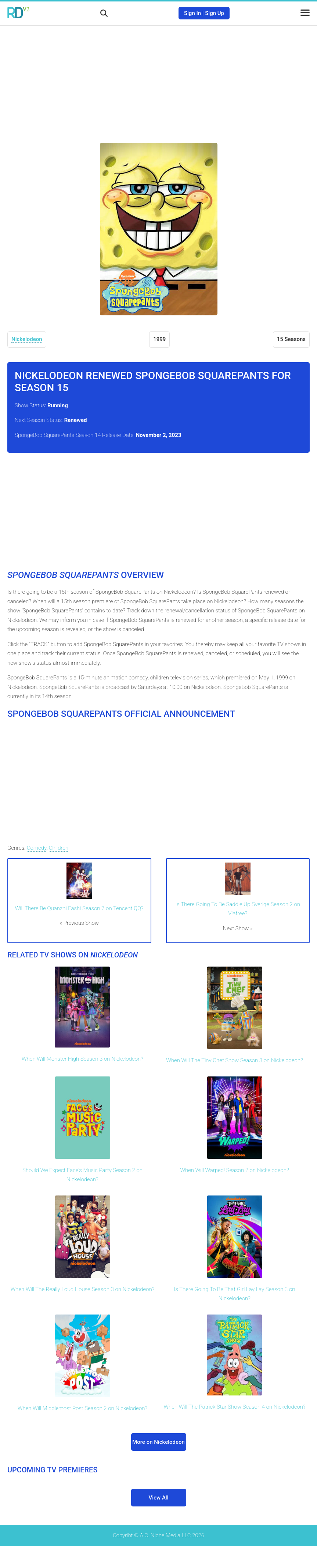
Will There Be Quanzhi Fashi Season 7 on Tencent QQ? (79, 908)
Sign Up (214, 13)
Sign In (192, 13)
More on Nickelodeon (158, 1442)
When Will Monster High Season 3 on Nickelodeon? (82, 1059)
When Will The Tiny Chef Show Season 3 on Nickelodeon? (234, 1060)
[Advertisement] (159, 79)
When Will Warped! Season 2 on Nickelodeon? (234, 1170)
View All (159, 1497)
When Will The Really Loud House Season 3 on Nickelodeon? (83, 1289)
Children (58, 848)
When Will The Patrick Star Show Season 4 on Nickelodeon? (234, 1407)
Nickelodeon (26, 339)
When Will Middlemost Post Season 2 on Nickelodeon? (82, 1408)
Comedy (37, 848)
